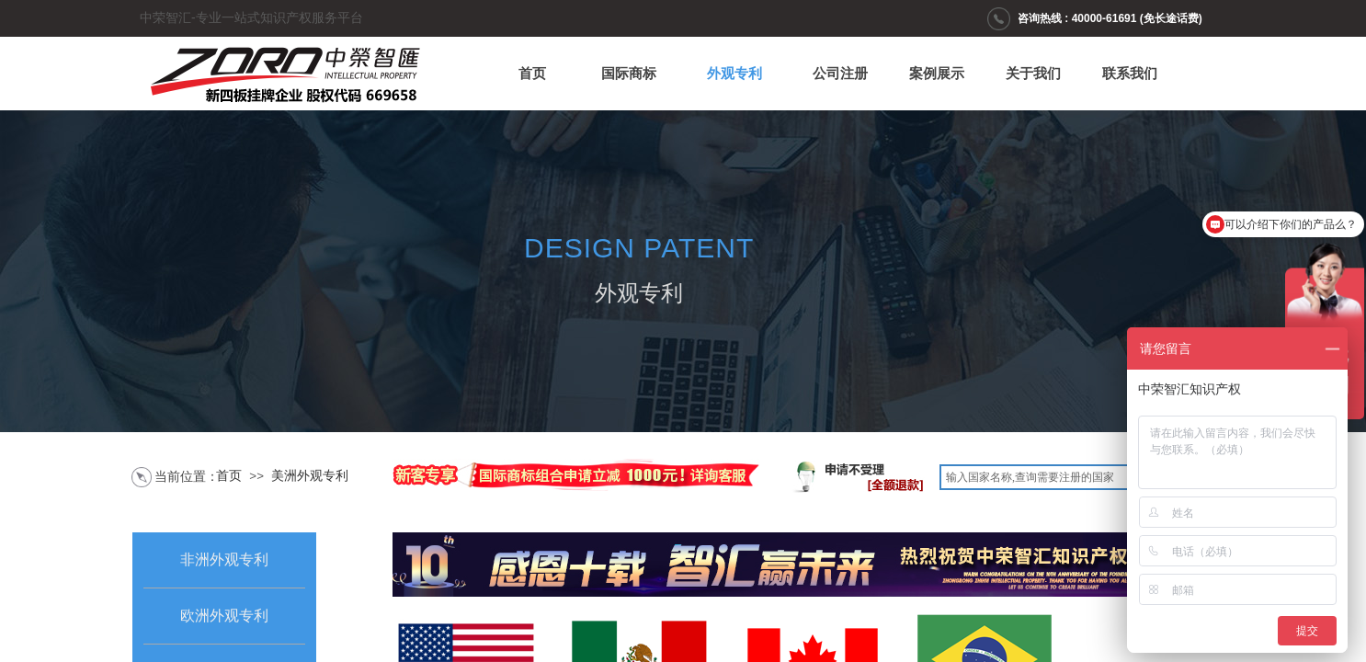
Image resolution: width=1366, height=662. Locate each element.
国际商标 (628, 73)
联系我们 (1129, 73)
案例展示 (936, 73)
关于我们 (1033, 73)
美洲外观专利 (309, 476)
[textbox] (1064, 477)
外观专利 (734, 73)
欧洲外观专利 (224, 615)
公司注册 (840, 73)
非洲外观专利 (224, 559)
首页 (532, 73)
